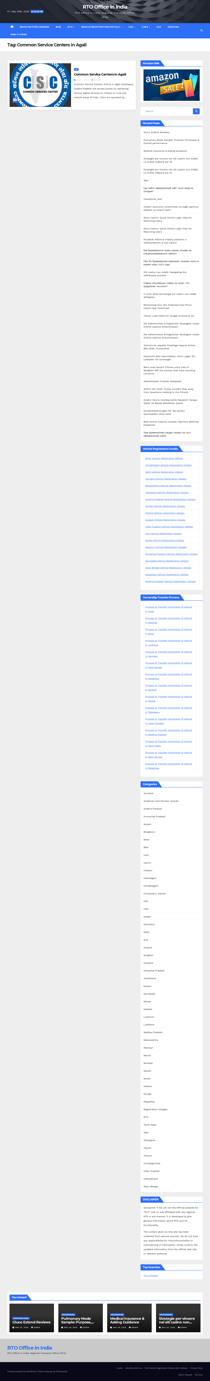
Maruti (147, 1055)
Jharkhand (150, 978)
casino (147, 862)
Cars (145, 27)
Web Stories (18, 34)
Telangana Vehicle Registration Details (166, 492)
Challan (148, 870)
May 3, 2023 (83, 80)
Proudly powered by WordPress (22, 1371)
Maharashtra (151, 1040)
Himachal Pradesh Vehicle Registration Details (171, 554)
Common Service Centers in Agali (100, 74)
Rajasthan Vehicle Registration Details (166, 574)
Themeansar (61, 1371)
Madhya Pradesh (153, 1032)
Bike (58, 27)
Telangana (149, 1140)
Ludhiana (149, 1024)
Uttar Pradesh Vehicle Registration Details (169, 526)
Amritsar (149, 793)
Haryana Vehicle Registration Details (165, 478)
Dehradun (149, 924)
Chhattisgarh (151, 885)
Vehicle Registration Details (101, 27)
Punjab (147, 1094)
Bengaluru (149, 831)
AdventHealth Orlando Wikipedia (162, 381)
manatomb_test (153, 199)
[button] (201, 30)
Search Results (185, 1375)
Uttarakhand (151, 1178)
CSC (158, 27)
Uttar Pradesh (152, 1171)
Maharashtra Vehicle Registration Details (168, 485)
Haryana (148, 963)
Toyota (147, 1148)
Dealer (147, 916)
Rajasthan (149, 1101)
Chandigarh (150, 878)
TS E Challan (151, 1275)
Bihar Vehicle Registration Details (164, 458)
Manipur (148, 1047)
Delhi (146, 932)
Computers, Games (155, 893)
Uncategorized (152, 1163)
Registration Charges (34, 27)
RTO (70, 27)
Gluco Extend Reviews (156, 132)
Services (173, 27)
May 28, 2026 (169, 1327)
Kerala (147, 1001)
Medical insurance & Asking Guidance (165, 151)
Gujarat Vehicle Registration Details (165, 520)
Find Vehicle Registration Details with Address (166, 1368)
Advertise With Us (133, 1368)
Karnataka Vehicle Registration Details (167, 561)
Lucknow (149, 1016)
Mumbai (148, 1063)
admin (95, 80)
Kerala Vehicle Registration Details (164, 540)
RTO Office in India (105, 7)
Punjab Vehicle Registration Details (165, 506)
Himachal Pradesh (154, 970)
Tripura (148, 1155)
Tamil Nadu (150, 1124)
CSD (131, 27)
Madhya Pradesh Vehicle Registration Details (170, 581)
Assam (147, 824)
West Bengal (151, 1186)
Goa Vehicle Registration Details (163, 533)
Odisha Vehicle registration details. (165, 513)
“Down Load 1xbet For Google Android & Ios (169, 315)
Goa (146, 939)
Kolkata (148, 1009)
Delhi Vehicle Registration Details (164, 472)
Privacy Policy (196, 1368)
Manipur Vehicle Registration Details (165, 547)
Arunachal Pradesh (154, 816)
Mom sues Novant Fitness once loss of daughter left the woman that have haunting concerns (169, 370)
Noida (147, 1078)
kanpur (148, 986)
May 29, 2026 (22, 1327)
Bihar (146, 839)
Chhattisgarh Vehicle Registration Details (168, 465)
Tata (146, 1132)
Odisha (148, 1086)
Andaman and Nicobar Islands (161, 801)
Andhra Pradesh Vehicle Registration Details (170, 499)
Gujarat (148, 947)
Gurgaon (148, 955)
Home (119, 1368)
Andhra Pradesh (153, 808)
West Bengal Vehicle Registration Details (168, 567)
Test (146, 180)
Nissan (147, 1070)
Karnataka (149, 993)
